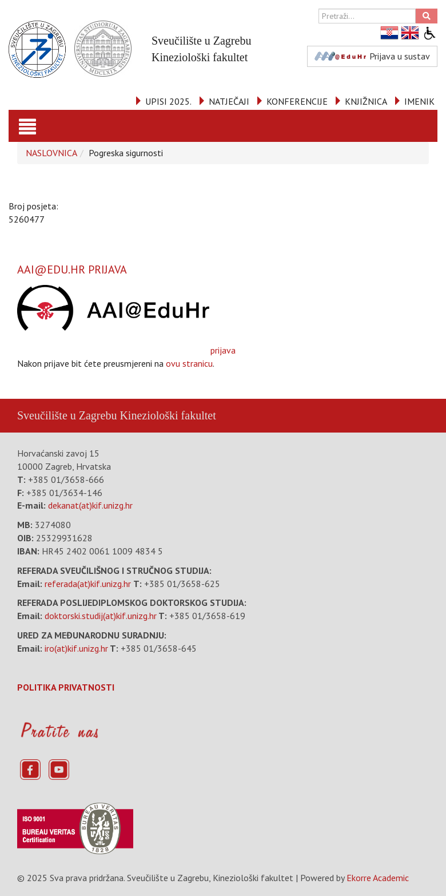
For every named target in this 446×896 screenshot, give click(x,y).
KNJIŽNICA (366, 101)
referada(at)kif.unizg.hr (88, 583)
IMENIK (419, 101)
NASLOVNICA (51, 152)
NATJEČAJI (229, 101)
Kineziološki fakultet (168, 415)
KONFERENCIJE (297, 101)
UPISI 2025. (168, 101)
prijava (126, 320)
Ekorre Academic (378, 877)
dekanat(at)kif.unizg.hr (90, 505)
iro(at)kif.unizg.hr (76, 648)
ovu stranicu (189, 363)
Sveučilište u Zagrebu (67, 415)
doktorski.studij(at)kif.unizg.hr (101, 615)
